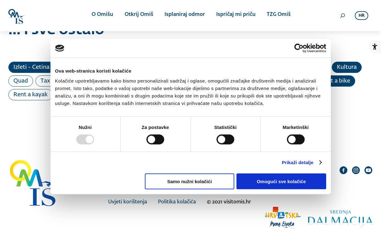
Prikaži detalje (298, 162)
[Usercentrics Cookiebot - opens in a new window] (299, 48)
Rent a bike (335, 81)
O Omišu (103, 15)
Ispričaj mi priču (234, 15)
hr (361, 16)
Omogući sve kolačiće (281, 181)
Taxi (46, 81)
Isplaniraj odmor (184, 15)
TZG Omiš (277, 15)
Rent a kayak (30, 94)
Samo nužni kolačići (189, 181)
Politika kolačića (177, 201)
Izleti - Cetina (31, 67)
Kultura (347, 67)
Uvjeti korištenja (127, 201)
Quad (20, 81)
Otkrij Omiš (139, 15)
